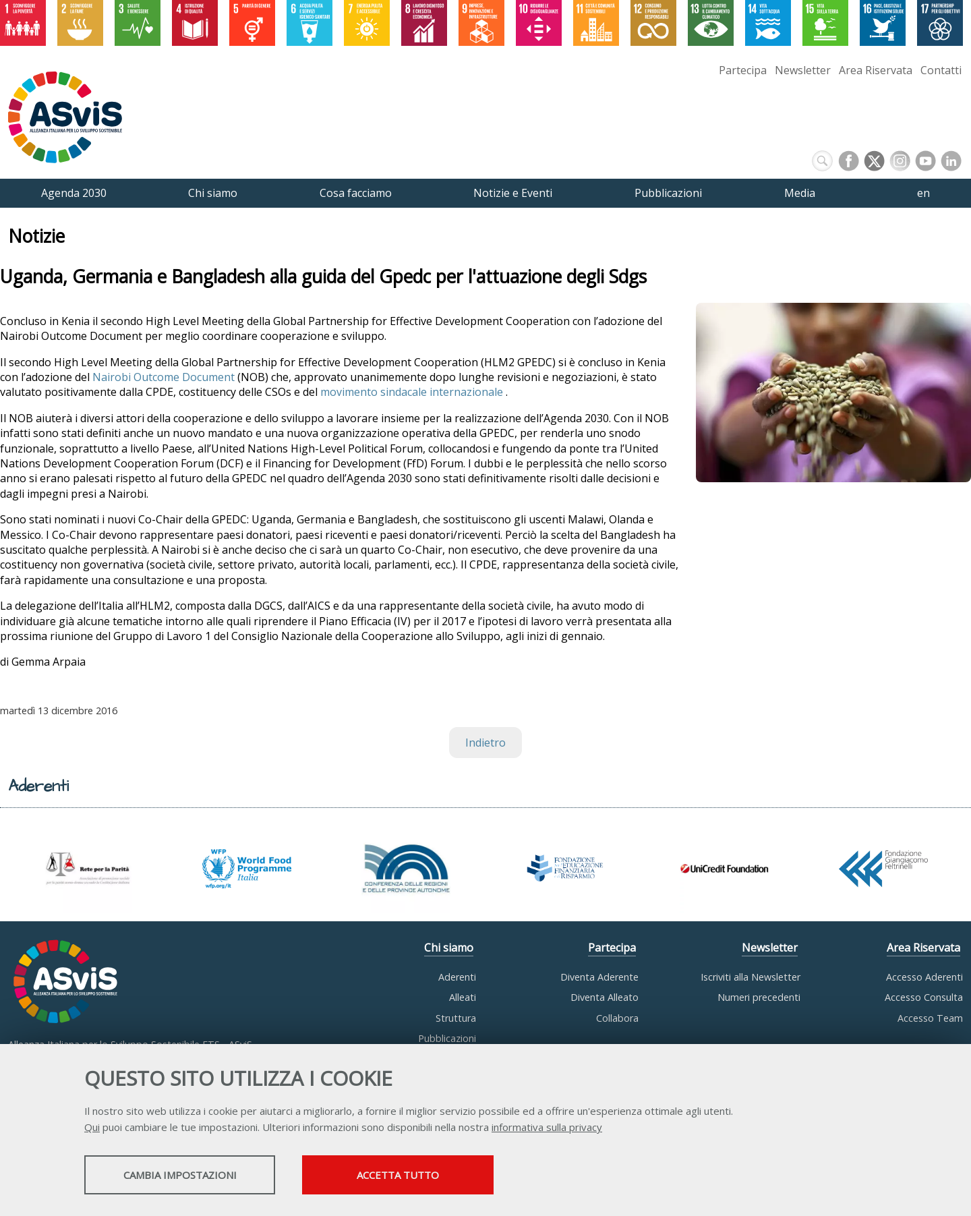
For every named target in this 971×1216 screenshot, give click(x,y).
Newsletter (803, 70)
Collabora (617, 1018)
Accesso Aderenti (924, 977)
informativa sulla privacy (547, 1128)
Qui (92, 1128)
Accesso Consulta (924, 997)
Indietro (485, 742)
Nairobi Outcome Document (163, 377)
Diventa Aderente (599, 977)
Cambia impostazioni (190, 1176)
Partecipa (743, 70)
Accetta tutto (433, 1176)
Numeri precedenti (758, 997)
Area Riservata (875, 70)
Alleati (462, 997)
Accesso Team (930, 1018)
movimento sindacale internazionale (413, 391)
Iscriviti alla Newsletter (750, 977)
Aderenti (457, 977)
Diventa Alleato (604, 997)
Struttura (456, 1018)
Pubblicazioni (447, 1038)
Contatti (941, 70)
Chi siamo (448, 947)
